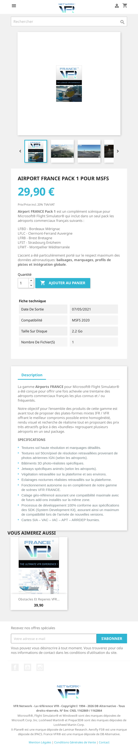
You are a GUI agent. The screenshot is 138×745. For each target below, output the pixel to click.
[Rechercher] (69, 21)
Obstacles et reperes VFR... (39, 599)
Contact (104, 742)
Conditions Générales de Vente (75, 742)
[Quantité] (23, 283)
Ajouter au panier (62, 283)
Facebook (15, 667)
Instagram (40, 667)
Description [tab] (31, 374)
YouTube (27, 667)
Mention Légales (40, 742)
